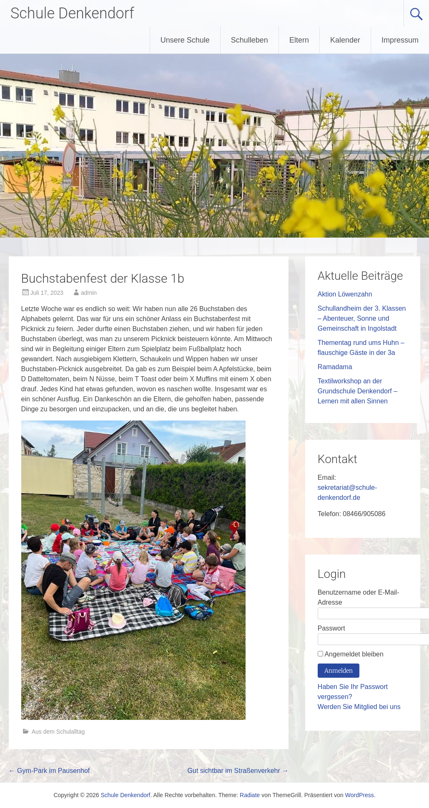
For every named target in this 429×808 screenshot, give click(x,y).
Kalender (345, 40)
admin (89, 292)
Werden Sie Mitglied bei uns (359, 706)
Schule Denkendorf (72, 13)
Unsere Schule (185, 40)
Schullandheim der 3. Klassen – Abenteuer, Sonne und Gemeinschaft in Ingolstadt (362, 318)
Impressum (400, 40)
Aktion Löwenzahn (345, 294)
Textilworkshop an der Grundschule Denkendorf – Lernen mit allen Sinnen (357, 391)
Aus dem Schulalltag (58, 731)
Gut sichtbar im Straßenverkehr (238, 770)
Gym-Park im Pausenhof (49, 770)
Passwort (331, 628)
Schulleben (249, 40)
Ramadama (335, 366)
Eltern (299, 40)
